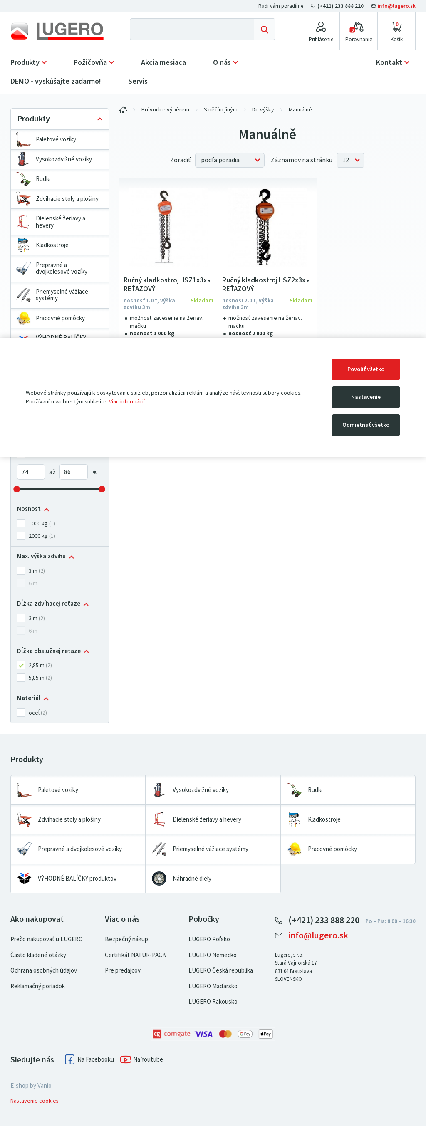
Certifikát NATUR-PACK (135, 955)
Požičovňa (90, 62)
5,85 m (37, 678)
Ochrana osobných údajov (43, 970)
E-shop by (31, 1085)
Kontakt (389, 62)
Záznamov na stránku (301, 160)
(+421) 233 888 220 (338, 6)
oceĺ (34, 713)
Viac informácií (127, 402)
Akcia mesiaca (163, 62)
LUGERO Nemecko (212, 955)
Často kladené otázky (38, 955)
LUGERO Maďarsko (213, 986)
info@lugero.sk (393, 6)
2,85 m (37, 665)
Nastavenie (366, 397)
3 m (33, 571)
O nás (222, 62)
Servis (138, 81)
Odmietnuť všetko (365, 425)
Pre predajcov (123, 970)
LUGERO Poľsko (209, 939)
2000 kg (38, 536)
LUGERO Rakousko (213, 1001)
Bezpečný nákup (126, 939)
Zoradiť (180, 160)
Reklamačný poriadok (37, 986)
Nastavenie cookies (34, 1101)
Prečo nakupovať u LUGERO (46, 939)
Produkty (25, 62)
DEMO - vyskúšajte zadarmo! (55, 81)
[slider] (17, 489)
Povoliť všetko (365, 369)
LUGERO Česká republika (220, 970)
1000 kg (38, 523)
